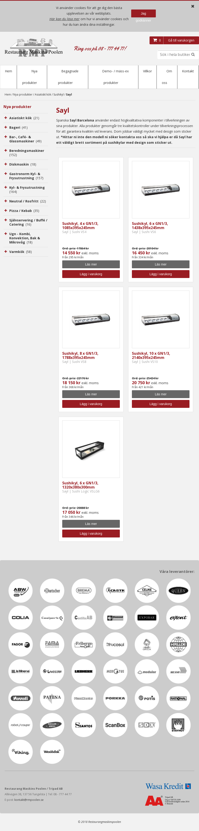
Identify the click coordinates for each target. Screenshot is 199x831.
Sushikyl (58, 95)
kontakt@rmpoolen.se (29, 800)
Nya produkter (23, 95)
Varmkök (20, 252)
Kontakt (188, 71)
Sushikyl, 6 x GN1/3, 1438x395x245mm (150, 226)
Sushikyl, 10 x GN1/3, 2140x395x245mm (151, 356)
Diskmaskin (22, 165)
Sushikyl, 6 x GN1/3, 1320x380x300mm (80, 485)
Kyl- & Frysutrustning (27, 190)
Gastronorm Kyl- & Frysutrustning (26, 176)
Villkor (147, 71)
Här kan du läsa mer (64, 19)
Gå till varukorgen (181, 40)
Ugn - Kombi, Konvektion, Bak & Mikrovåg (24, 238)
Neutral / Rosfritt (27, 201)
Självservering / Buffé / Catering (28, 222)
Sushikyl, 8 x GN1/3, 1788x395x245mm (80, 356)
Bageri (18, 128)
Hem (8, 71)
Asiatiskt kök (43, 95)
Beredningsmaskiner (27, 153)
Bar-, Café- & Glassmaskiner (25, 139)
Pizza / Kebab (24, 211)
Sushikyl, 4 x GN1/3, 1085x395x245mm (80, 226)
